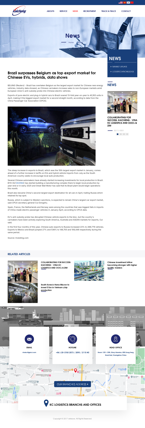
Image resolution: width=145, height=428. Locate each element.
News (75, 10)
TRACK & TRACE (108, 10)
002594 (20, 183)
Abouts (50, 10)
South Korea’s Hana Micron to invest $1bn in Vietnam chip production (55, 287)
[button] (117, 134)
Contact (126, 10)
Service (63, 10)
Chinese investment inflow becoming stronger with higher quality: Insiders (122, 265)
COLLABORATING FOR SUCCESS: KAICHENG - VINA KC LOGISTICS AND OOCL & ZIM (56, 265)
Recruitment (89, 10)
